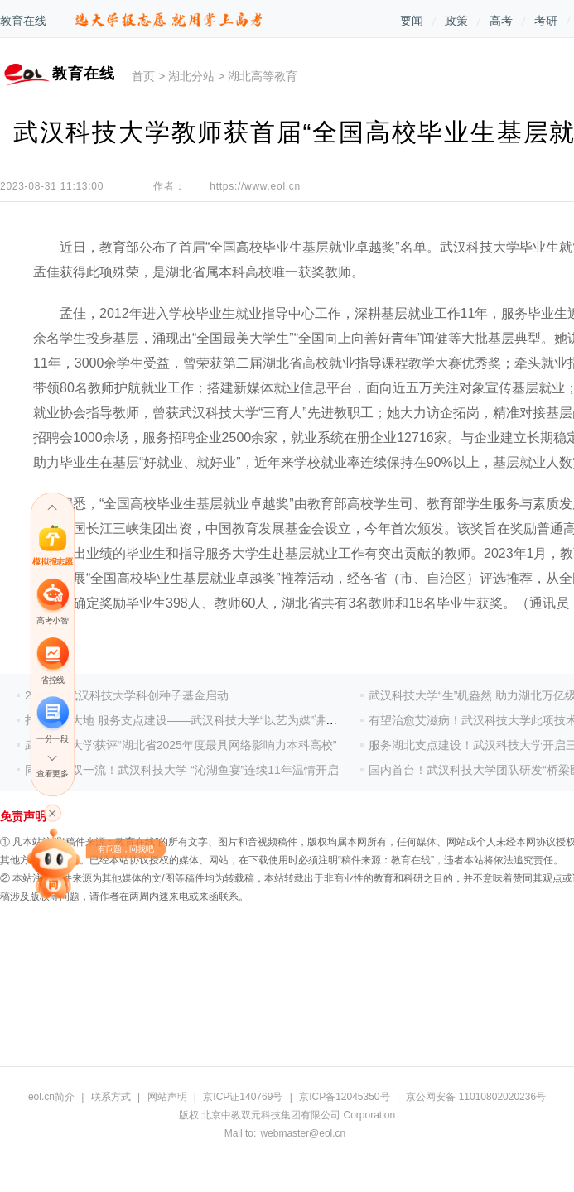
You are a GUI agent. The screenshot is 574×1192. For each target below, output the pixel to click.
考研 (545, 20)
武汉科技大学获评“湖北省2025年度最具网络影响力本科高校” (180, 745)
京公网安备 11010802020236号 (476, 1097)
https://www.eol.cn (255, 186)
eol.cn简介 (51, 1097)
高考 (501, 20)
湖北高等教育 (262, 76)
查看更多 (52, 773)
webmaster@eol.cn (302, 1133)
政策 (456, 20)
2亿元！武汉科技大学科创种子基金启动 (127, 695)
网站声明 (167, 1097)
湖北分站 (191, 76)
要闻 (411, 20)
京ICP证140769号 (242, 1097)
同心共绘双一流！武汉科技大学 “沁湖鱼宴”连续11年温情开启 (182, 769)
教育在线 (23, 20)
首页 (143, 76)
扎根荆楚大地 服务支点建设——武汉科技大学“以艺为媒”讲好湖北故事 (204, 720)
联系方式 (111, 1097)
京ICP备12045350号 (344, 1097)
